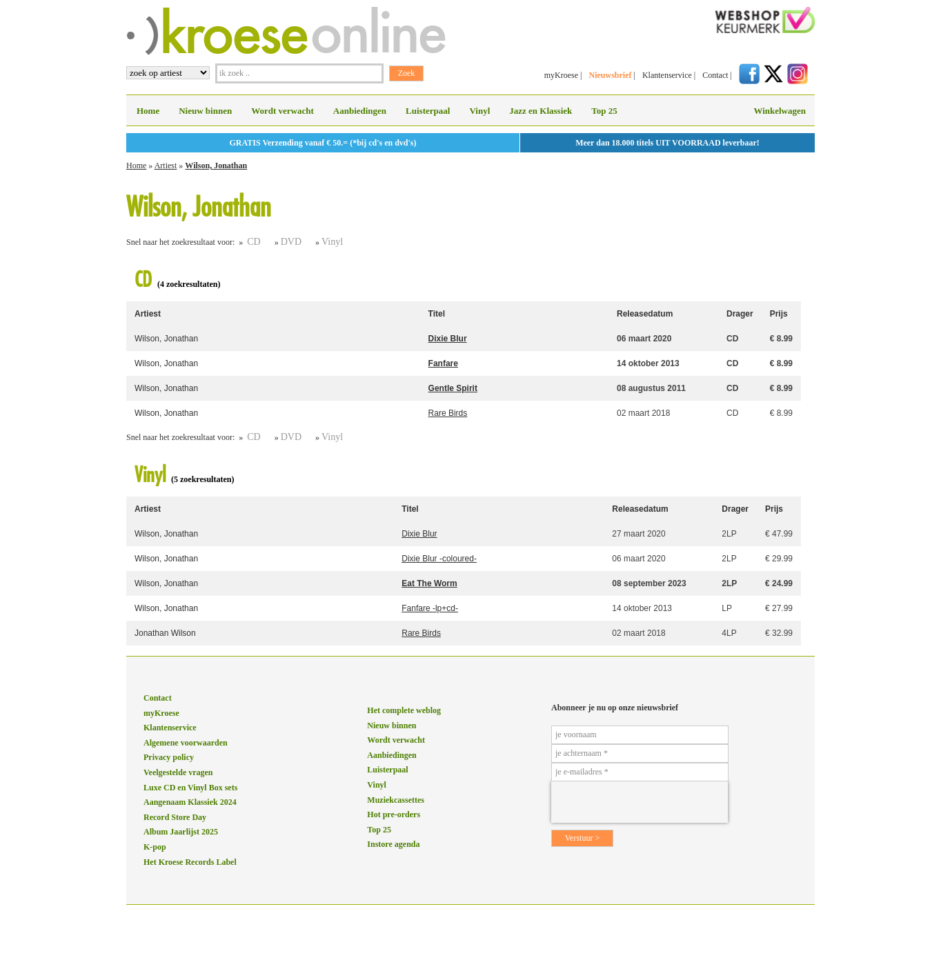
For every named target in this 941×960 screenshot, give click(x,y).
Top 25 (604, 111)
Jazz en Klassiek (540, 111)
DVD (291, 242)
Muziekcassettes (395, 800)
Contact (715, 75)
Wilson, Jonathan (216, 165)
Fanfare (443, 363)
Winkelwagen (779, 111)
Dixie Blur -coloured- (439, 558)
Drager (739, 314)
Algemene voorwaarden (185, 743)
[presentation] (639, 802)
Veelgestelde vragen (178, 772)
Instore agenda (393, 844)
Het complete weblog (404, 710)
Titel (436, 314)
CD (253, 242)
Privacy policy (168, 757)
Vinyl (479, 111)
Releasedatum (645, 314)
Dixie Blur (447, 338)
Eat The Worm (429, 583)
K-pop (154, 847)
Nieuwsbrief (609, 75)
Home (148, 111)
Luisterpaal (428, 111)
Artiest (166, 165)
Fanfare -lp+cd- (430, 608)
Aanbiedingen (359, 111)
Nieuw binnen (205, 111)
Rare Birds (448, 413)
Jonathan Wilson (165, 633)
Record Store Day (174, 817)
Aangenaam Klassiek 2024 (190, 802)
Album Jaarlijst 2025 (180, 832)
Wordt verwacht (282, 111)
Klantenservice (667, 75)
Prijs (779, 314)
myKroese (561, 75)
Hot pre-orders (393, 814)
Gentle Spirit (452, 388)
